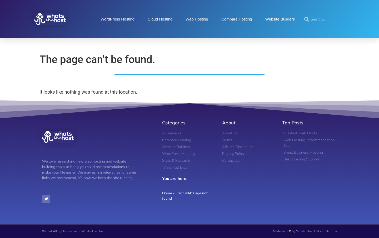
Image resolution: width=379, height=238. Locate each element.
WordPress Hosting (117, 19)
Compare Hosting (236, 19)
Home (167, 193)
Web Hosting (197, 19)
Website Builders (280, 19)
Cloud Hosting (160, 19)
